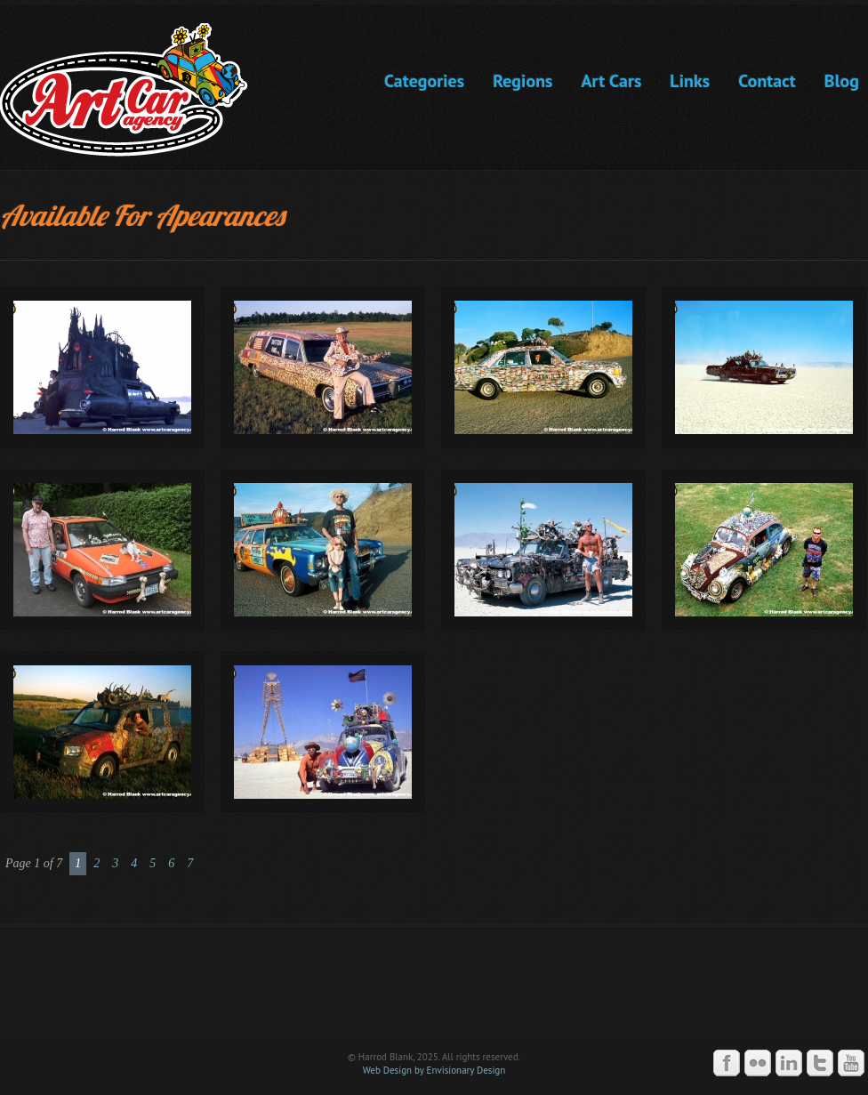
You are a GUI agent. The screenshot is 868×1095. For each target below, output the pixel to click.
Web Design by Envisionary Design (434, 1070)
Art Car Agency (434, 988)
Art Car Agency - (136, 90)
